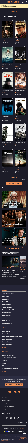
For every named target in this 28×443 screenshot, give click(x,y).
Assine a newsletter (14, 384)
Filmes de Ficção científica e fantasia (12, 336)
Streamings (5, 351)
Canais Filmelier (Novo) (8, 294)
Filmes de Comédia (7, 339)
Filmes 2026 (5, 302)
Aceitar (23, 439)
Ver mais (5, 347)
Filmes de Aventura (7, 344)
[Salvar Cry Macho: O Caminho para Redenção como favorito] (12, 72)
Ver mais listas (14, 248)
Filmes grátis (3, 5)
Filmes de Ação (6, 331)
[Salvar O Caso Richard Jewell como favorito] (25, 124)
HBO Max (4, 360)
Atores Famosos (6, 318)
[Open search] (24, 434)
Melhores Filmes (6, 304)
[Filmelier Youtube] (14, 418)
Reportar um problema (8, 406)
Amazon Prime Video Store (9, 358)
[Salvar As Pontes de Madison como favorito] (25, 72)
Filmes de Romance (7, 342)
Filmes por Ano (6, 320)
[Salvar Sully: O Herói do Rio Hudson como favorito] (12, 46)
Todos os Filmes (6, 312)
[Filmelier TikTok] (18, 418)
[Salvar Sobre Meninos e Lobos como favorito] (12, 98)
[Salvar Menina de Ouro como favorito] (25, 46)
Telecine (4, 363)
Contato (4, 409)
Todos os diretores (7, 323)
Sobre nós (4, 397)
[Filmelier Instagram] (3, 418)
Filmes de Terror (6, 334)
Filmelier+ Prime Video (8, 355)
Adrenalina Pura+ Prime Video (10, 368)
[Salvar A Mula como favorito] (12, 150)
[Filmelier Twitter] (11, 418)
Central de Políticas (4, 440)
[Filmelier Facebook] (7, 418)
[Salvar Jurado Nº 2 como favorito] (12, 21)
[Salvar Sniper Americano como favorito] (12, 124)
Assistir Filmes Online (7, 307)
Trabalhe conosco (6, 400)
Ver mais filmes (14, 183)
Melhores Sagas (6, 315)
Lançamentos (5, 299)
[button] (13, 413)
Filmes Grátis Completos (8, 310)
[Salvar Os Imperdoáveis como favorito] (25, 21)
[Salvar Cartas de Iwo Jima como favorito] (25, 150)
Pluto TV (4, 366)
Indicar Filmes (5, 296)
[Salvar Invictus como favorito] (25, 98)
